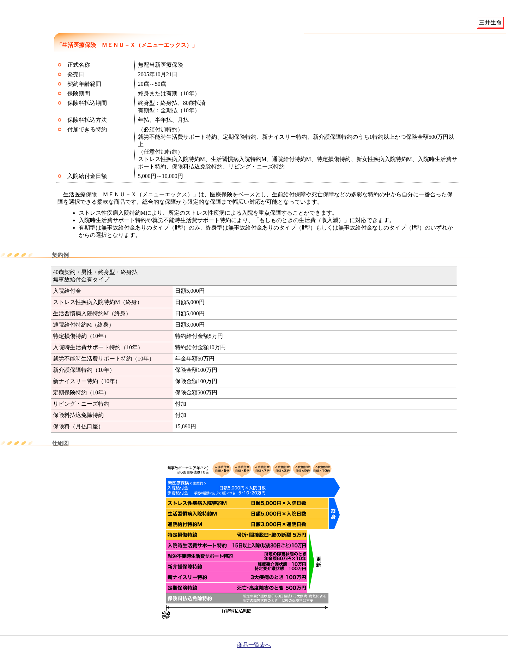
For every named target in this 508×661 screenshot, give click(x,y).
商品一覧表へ (254, 645)
